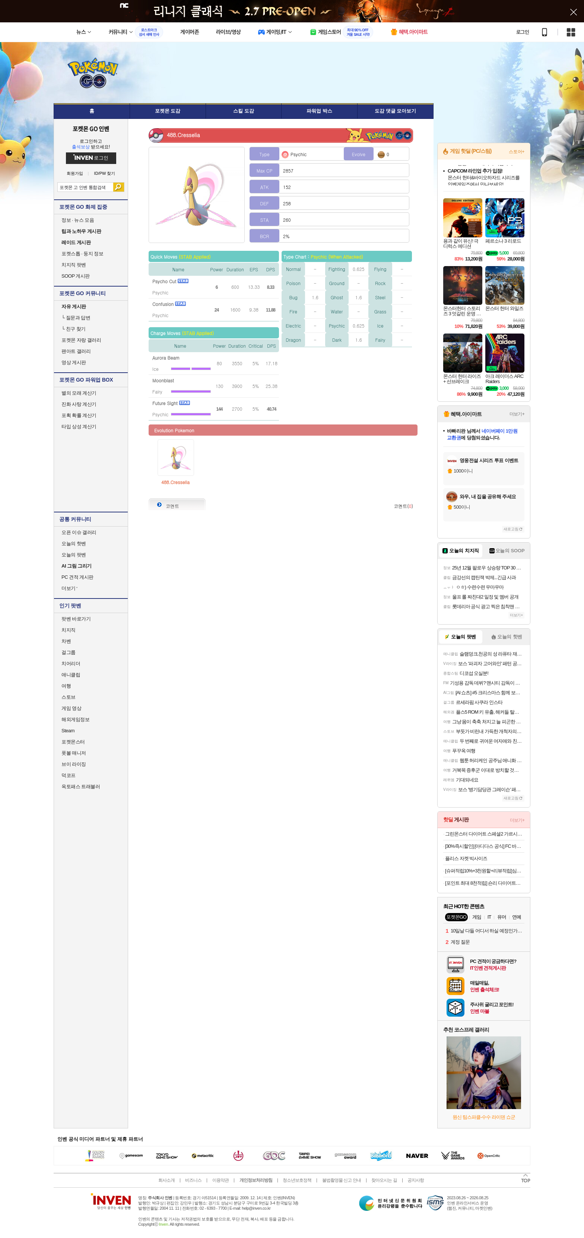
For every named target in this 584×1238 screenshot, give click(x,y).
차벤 (66, 641)
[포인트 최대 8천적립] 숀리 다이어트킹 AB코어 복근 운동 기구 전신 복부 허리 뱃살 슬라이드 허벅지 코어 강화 (484, 883)
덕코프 (68, 775)
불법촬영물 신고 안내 (341, 1180)
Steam (67, 730)
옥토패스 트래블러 (80, 786)
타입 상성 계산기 (78, 426)
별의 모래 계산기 (78, 393)
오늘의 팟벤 (73, 554)
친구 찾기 (73, 328)
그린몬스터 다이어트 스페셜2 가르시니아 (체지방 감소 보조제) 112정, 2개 (484, 834)
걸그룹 (68, 652)
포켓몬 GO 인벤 (91, 129)
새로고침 (511, 529)
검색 (118, 187)
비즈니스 (193, 1180)
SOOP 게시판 (75, 276)
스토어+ (516, 151)
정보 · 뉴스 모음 (77, 220)
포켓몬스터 (73, 741)
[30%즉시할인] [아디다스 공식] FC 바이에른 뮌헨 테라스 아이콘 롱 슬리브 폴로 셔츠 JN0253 (484, 846)
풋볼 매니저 (73, 753)
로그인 (522, 32)
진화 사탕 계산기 (78, 404)
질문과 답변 (75, 317)
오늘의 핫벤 (73, 543)
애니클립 (70, 674)
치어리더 (70, 663)
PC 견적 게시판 (77, 577)
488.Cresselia (175, 482)
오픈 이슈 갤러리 (78, 532)
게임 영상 (71, 708)
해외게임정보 (75, 719)
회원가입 (75, 173)
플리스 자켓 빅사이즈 (466, 858)
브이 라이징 (73, 764)
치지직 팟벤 (73, 264)
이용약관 (220, 1180)
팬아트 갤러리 (76, 351)
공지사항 (415, 1180)
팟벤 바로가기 (76, 618)
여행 (66, 685)
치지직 (68, 630)
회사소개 (166, 1180)
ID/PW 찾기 (104, 173)
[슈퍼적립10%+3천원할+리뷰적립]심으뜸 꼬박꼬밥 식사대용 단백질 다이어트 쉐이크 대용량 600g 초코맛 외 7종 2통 (484, 871)
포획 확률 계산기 (78, 415)
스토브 (68, 697)
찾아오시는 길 (384, 1180)
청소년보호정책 (297, 1180)
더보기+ (517, 414)
